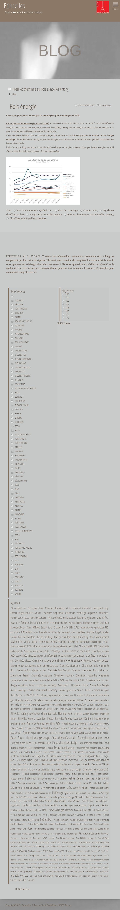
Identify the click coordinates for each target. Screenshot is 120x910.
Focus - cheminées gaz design (34, 738)
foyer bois (81, 617)
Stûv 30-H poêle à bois (39, 867)
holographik (20, 455)
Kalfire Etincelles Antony (77, 787)
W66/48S (18, 594)
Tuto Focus (33, 876)
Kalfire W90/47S (74, 800)
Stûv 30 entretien (31, 863)
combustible (20, 384)
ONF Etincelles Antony (100, 810)
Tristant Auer (104, 871)
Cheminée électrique (23, 367)
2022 (67, 304)
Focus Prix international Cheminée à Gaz (58, 756)
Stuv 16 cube (54, 627)
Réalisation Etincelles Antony (93, 833)
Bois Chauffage (78, 632)
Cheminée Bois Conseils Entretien (64, 670)
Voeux (106, 876)
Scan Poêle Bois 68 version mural (59, 846)
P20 (40, 814)
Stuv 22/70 (19, 585)
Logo (17, 485)
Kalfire (17, 468)
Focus (17, 426)
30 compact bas (18, 608)
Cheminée (18, 346)
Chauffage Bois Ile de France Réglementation (64, 655)
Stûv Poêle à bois (39, 871)
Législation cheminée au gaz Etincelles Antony (68, 805)
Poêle (98, 814)
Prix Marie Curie (90, 828)
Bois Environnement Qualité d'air (34, 210)
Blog (14, 94)
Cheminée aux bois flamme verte (25, 665)
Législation (19, 476)
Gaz (93, 764)
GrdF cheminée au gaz (45, 769)
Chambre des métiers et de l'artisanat (63, 608)
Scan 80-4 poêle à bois (40, 842)
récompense (14, 838)
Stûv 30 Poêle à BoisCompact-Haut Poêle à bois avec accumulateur (81, 863)
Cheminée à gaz (20, 354)
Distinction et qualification (25, 388)
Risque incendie (26, 838)
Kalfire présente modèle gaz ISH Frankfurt (69, 797)
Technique (19, 589)
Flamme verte (16, 617)
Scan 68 (51, 838)
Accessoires (19, 325)
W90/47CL (31, 880)
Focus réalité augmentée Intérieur (89, 756)
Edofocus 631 (20, 401)
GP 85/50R (22, 769)
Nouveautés (19, 514)
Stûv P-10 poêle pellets (25, 871)
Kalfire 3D (87, 783)
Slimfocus (19, 564)
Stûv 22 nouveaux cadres (43, 859)
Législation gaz (21, 480)
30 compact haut (36, 608)
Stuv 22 (17, 581)
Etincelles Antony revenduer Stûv (77, 724)
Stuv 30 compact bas (31, 855)
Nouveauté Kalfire (80, 810)
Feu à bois (53, 728)
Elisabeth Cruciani (22, 405)
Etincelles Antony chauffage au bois (78, 704)
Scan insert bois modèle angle (34, 846)
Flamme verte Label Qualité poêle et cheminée (87, 732)
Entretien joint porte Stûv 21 (71, 690)
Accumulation (87, 627)
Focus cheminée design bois (90, 742)
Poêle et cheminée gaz (23, 531)
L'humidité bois (88, 800)
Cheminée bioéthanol (23, 359)
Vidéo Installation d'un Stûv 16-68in (91, 876)
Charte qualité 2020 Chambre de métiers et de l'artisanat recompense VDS (44, 646)
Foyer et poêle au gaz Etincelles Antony (50, 759)
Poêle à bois (19, 522)
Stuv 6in (68, 851)
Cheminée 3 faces (21, 350)
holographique (21, 459)
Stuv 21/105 (19, 577)
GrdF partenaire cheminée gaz (68, 769)
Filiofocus (19, 422)
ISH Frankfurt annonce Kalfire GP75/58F (53, 778)
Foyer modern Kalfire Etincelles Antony (57, 764)
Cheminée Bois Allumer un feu (31, 670)
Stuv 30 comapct (16, 855)
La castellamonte (101, 800)
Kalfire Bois (97, 783)
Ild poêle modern (17, 778)
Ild (23, 773)
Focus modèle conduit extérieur (57, 752)
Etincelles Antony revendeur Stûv (44, 724)
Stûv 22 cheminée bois (25, 859)
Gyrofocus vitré (101, 769)
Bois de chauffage (105, 105)
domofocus (23, 685)
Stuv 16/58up (78, 851)
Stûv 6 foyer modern (68, 855)
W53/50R (13, 880)
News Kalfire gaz (56, 810)
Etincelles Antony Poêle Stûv (96, 709)
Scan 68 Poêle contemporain (86, 838)
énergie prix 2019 (33, 728)
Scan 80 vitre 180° (24, 842)
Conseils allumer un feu (97, 680)
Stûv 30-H (28, 867)
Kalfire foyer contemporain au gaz (38, 792)
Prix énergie (19, 543)
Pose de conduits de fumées (44, 828)
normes (18, 317)
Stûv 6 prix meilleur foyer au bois (89, 855)
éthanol (18, 417)
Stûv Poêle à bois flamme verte (55, 871)
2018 (67, 318)
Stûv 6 (43, 855)
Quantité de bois (28, 833)
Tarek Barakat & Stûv (91, 871)
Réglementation (21, 556)
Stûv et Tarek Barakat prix (79, 867)
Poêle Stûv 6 (22, 828)
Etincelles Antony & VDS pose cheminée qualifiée (41, 704)
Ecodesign (19, 396)
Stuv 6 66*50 (59, 851)
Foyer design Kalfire (24, 759)
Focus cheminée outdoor (35, 617)
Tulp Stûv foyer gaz (19, 875)
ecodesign (81, 613)
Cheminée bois (20, 363)
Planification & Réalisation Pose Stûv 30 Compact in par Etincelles (71, 814)
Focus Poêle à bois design (30, 756)
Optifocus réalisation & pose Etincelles (23, 814)
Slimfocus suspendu (35, 851)
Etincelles (30, 695)
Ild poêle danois (101, 773)
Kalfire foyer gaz (60, 793)
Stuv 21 (17, 573)
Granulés (18, 447)
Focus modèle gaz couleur (83, 752)
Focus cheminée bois (42, 743)
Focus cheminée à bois (63, 738)
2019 (67, 314)
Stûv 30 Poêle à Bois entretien (48, 863)
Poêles (17, 535)
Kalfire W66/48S (59, 800)
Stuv (16, 568)
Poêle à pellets (20, 526)
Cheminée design (19, 675)
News (17, 493)
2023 (67, 301)
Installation (20, 464)
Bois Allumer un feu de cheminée (54, 632)
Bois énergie (23, 106)
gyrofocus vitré (94, 617)
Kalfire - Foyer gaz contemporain (92, 778)
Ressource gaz (72, 833)
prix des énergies (91, 623)
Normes (18, 510)
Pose (17, 539)
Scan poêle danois (78, 846)
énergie (18, 413)
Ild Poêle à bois (88, 773)
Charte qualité (30, 642)
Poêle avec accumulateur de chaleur (26, 819)
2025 (67, 294)
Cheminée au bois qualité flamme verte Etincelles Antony (61, 660)
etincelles (103, 613)
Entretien (19, 409)
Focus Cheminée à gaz (23, 434)
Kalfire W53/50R (45, 800)
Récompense (19, 552)
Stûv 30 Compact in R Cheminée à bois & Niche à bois (71, 859)
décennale (19, 304)
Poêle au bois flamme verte (34, 623)
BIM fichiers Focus (29, 632)
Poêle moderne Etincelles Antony (80, 824)
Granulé (31, 769)
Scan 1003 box (33, 627)
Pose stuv (59, 828)
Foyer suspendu (21, 308)
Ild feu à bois (76, 773)
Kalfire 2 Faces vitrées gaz (48, 783)
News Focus (19, 497)
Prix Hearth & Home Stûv (73, 828)
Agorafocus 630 (101, 627)
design (13, 685)
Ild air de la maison (32, 773)
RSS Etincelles (22, 889)
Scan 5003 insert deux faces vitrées (91, 842)
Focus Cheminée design (64, 742)
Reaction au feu (60, 833)
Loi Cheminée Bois (100, 805)
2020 (67, 311)
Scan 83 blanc (55, 842)
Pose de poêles (75, 623)
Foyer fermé (73, 759)
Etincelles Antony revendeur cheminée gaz (55, 695)
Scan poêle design (93, 846)
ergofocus (92, 613)
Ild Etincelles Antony (62, 773)
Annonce (18, 329)
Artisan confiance (22, 333)
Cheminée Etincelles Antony (95, 608)
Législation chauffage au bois (35, 805)
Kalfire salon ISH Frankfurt (28, 800)
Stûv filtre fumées (95, 867)
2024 (67, 297)
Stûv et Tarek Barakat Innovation (59, 867)
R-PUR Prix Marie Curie (44, 833)
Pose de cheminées (58, 623)
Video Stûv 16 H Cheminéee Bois (66, 876)
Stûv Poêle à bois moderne (75, 871)
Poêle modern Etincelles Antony (55, 824)
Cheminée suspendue (22, 375)
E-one (17, 392)
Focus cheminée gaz (64, 747)
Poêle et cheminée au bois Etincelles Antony (90, 214)
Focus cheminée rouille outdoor (62, 617)
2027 (76, 627)
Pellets (18, 518)
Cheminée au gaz (100, 660)
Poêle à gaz (88, 819)
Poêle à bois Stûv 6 (77, 819)
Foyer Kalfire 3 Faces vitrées (29, 764)
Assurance (19, 338)
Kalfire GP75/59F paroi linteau (25, 797)
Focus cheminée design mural (41, 747)
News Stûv (19, 505)
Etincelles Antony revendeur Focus (35, 718)
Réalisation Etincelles (23, 321)
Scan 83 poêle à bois (70, 842)
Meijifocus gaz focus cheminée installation (25, 810)
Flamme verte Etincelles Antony (51, 732)
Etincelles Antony (23, 700)
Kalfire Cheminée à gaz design (53, 787)
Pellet (45, 814)
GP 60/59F (100, 764)
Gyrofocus (19, 313)
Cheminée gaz (20, 371)
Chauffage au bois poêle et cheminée (28, 218)
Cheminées (19, 300)
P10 (18, 623)
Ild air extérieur (47, 773)
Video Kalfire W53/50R (45, 876)
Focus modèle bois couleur (30, 752)
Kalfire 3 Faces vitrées (71, 783)
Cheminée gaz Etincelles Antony (25, 613)
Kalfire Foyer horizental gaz (80, 792)
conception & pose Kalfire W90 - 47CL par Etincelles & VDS (56, 680)
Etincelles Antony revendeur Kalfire (67, 700)
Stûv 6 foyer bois (53, 855)
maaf (17, 489)
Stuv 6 (44, 627)
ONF (89, 810)
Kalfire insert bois (45, 797)
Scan (17, 560)
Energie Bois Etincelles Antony (46, 214)
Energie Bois (90, 210)
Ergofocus (20, 695)
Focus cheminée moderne (86, 747)
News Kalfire (20, 501)
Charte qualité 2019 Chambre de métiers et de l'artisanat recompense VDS (73, 642)
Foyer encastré (20, 438)
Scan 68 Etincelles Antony (65, 838)
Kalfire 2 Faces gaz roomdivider (23, 783)
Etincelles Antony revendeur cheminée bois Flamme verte (41, 713)
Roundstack (37, 838)
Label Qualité (20, 472)
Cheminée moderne (64, 675)
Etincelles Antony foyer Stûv (46, 709)
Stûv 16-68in (67, 627)
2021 (67, 308)
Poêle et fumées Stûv (35, 824)
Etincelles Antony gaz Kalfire (71, 709)
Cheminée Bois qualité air (95, 670)
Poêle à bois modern (61, 819)
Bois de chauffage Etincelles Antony (71, 637)
